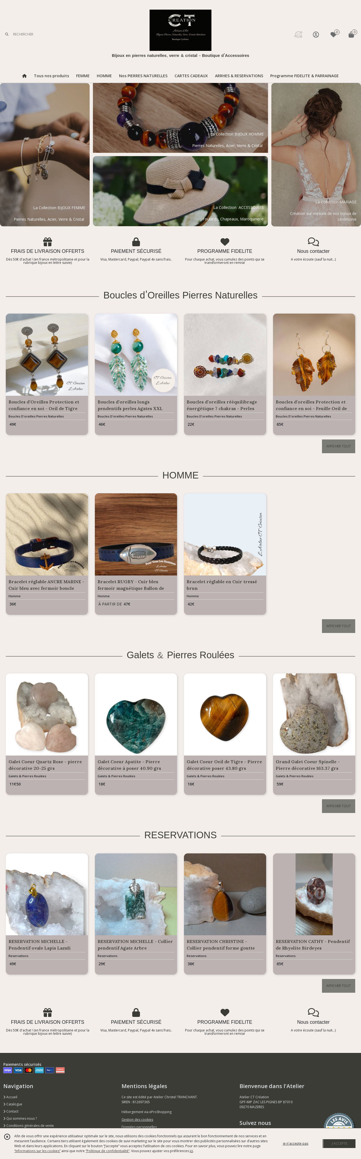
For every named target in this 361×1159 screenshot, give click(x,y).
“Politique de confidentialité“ (107, 1151)
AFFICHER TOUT (338, 446)
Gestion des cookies (137, 1119)
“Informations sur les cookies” (37, 1151)
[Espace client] (316, 34)
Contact (10, 1111)
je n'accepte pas (295, 1143)
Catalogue (12, 1104)
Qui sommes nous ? (20, 1118)
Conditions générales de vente (28, 1125)
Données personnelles (139, 1127)
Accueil (10, 1097)
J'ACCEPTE (339, 1143)
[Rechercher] (6, 34)
